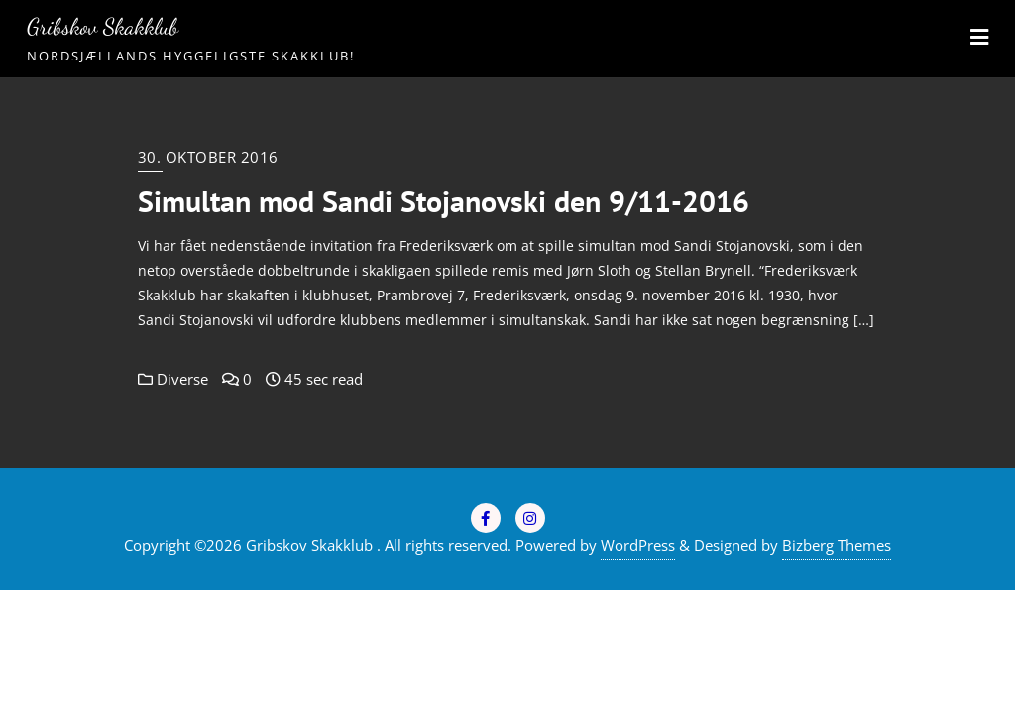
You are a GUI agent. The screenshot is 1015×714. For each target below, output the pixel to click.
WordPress (638, 545)
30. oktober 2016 (208, 157)
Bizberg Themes (836, 545)
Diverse (173, 379)
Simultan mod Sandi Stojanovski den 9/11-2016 (443, 201)
